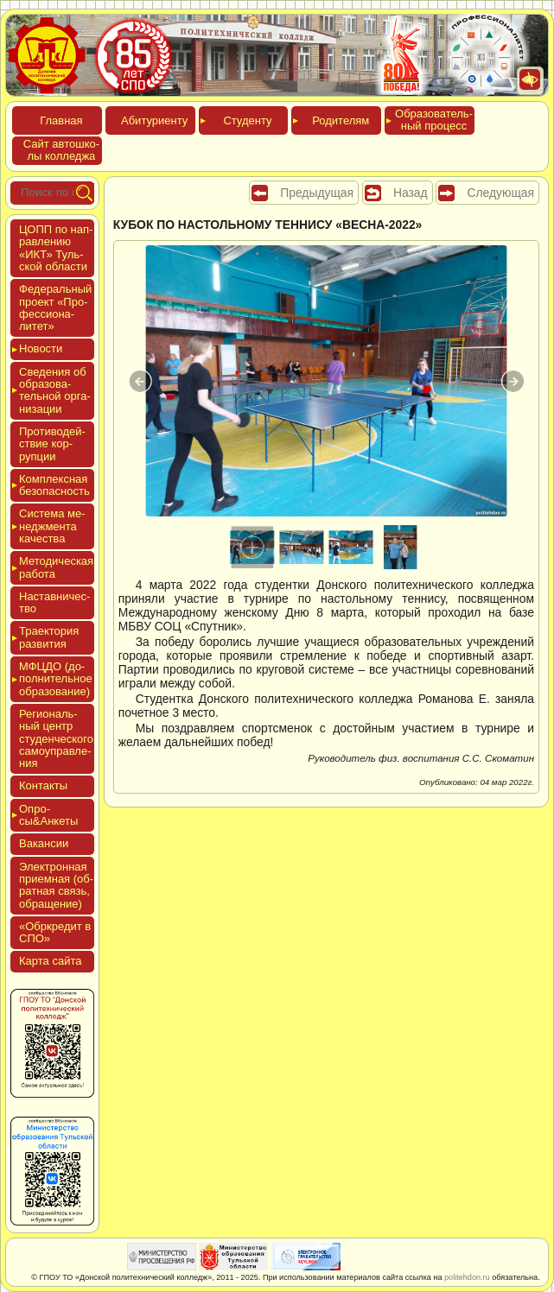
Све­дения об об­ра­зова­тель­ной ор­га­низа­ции (55, 390)
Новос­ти (40, 348)
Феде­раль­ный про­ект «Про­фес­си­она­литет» (55, 307)
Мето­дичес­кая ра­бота (56, 567)
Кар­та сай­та (50, 960)
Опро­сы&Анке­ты (48, 814)
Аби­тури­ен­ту (154, 120)
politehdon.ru (467, 1277)
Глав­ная (61, 120)
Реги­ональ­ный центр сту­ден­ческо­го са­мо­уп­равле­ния (56, 738)
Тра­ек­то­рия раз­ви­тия (49, 636)
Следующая (500, 193)
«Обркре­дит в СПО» (55, 932)
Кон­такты (43, 785)
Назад (410, 193)
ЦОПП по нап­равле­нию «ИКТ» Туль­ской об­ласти (55, 248)
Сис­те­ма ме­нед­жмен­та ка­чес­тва (52, 526)
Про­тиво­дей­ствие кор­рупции (52, 444)
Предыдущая (316, 193)
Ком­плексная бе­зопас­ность (54, 484)
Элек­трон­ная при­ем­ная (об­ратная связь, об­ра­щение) (56, 885)
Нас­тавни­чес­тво (54, 602)
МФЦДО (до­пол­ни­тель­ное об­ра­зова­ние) (55, 679)
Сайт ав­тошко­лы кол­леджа (61, 149)
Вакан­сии (43, 843)
